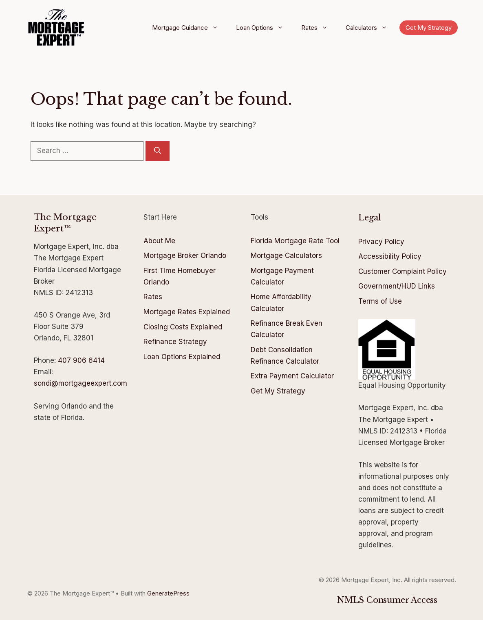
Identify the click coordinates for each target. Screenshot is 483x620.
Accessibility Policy (389, 256)
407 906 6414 (81, 360)
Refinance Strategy (175, 342)
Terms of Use (380, 301)
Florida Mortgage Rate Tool (295, 241)
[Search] (158, 151)
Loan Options (262, 27)
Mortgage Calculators (286, 255)
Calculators (369, 27)
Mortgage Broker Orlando (184, 255)
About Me (159, 241)
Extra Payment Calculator (292, 376)
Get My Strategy (429, 27)
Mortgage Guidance (188, 27)
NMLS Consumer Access (387, 600)
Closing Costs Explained (182, 327)
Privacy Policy (381, 242)
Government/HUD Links (396, 286)
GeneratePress (168, 593)
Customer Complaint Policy (402, 271)
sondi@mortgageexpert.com (80, 383)
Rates (317, 27)
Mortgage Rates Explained (186, 312)
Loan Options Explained (181, 357)
